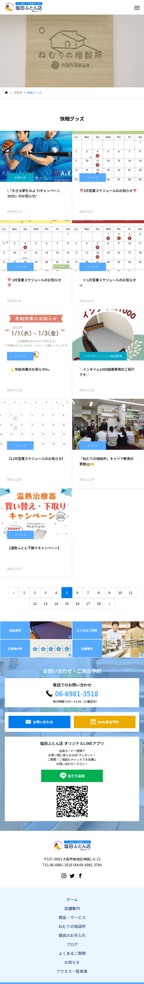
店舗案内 (72, 908)
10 (120, 593)
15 (67, 604)
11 (131, 593)
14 (56, 604)
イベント (93, 177)
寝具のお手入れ (72, 935)
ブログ (72, 944)
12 (35, 604)
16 (77, 604)
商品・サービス (72, 917)
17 (88, 604)
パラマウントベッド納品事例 (103, 356)
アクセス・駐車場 (72, 971)
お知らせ (20, 177)
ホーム (72, 899)
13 (45, 604)
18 (99, 604)
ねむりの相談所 (72, 926)
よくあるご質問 (72, 953)
